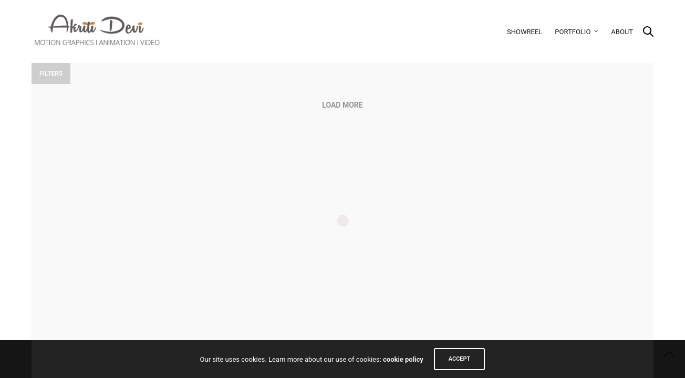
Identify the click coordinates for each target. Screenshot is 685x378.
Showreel (524, 32)
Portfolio (572, 32)
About (622, 32)
